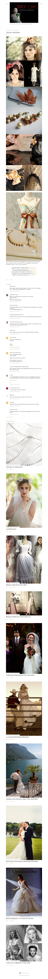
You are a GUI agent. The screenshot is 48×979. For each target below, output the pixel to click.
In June (35, 273)
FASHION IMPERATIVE (14, 347)
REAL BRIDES (29, 24)
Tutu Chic (34, 271)
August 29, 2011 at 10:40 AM (15, 318)
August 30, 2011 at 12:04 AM (15, 384)
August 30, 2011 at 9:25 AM (14, 398)
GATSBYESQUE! (11, 529)
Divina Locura (32, 270)
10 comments (11, 801)
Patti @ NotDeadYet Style (15, 314)
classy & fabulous (13, 380)
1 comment (11, 531)
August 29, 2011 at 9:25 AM (14, 301)
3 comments (11, 619)
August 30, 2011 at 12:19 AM (15, 391)
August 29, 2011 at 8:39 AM (14, 291)
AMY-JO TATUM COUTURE (19, 24)
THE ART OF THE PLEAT (14, 467)
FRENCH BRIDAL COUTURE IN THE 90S (19, 918)
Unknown (12, 337)
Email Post (11, 279)
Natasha (11, 286)
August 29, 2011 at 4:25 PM (14, 371)
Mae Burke (27, 975)
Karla (11, 402)
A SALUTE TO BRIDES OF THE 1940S (18, 963)
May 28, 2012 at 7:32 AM (14, 414)
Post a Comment (9, 417)
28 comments (11, 739)
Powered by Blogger (24, 973)
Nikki (11, 395)
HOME (11, 24)
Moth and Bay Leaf (32, 267)
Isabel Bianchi (13, 294)
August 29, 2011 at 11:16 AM (14, 326)
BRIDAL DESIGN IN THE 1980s (16, 585)
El (10, 375)
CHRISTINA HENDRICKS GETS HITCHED (20, 675)
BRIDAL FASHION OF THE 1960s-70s (18, 617)
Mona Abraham (32, 275)
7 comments (11, 863)
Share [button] (7, 279)
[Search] (41, 3)
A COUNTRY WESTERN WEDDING (17, 737)
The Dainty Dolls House (15, 322)
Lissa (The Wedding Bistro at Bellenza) (18, 366)
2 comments (11, 469)
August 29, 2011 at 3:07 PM (15, 363)
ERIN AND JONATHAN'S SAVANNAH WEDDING (22, 861)
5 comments (11, 677)
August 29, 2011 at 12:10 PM (15, 349)
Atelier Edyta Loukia (32, 269)
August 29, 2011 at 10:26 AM (15, 311)
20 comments (11, 920)
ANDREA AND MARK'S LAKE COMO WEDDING (22, 799)
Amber (11, 330)
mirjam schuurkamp (14, 352)
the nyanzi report (13, 387)
